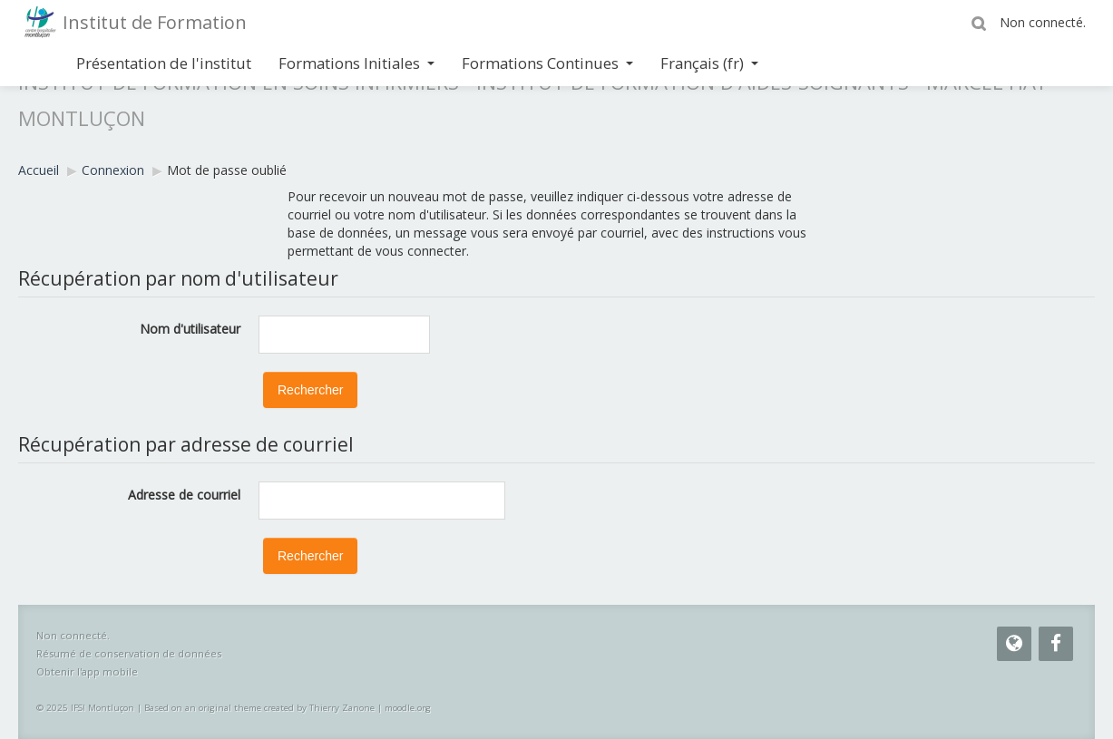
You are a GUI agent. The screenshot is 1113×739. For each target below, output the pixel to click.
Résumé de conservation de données (128, 653)
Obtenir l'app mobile (87, 671)
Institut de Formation (155, 22)
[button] (981, 23)
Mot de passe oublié (227, 170)
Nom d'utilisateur (190, 328)
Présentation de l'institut (163, 63)
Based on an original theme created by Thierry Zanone (259, 708)
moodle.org (408, 708)
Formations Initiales (356, 63)
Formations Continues (547, 63)
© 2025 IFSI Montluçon (85, 708)
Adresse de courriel (184, 494)
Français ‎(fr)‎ (709, 63)
